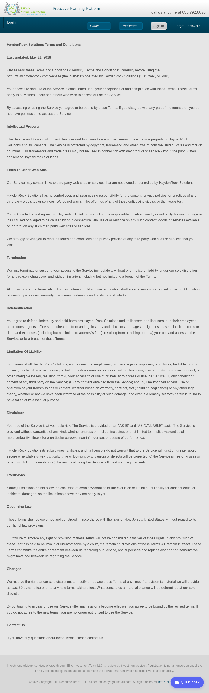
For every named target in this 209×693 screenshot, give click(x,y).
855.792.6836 (194, 12)
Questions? (187, 682)
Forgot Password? (188, 26)
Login (11, 22)
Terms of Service (169, 682)
